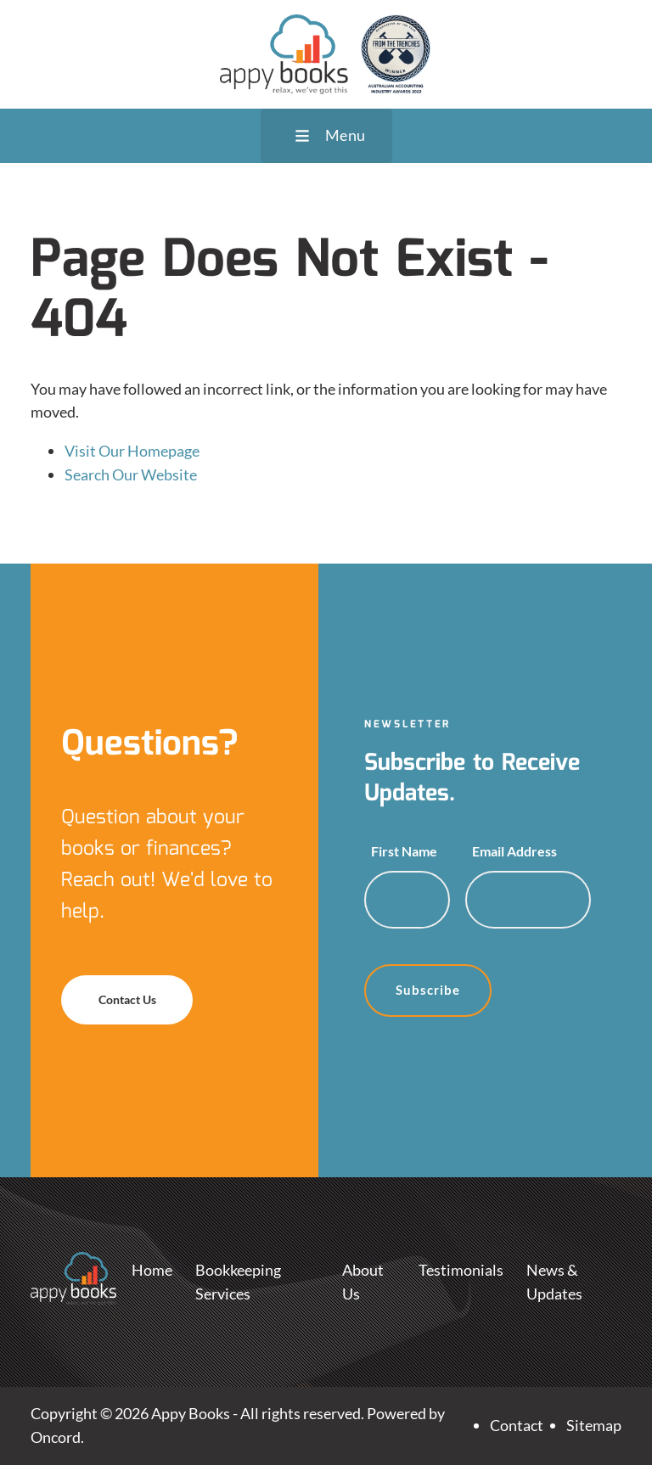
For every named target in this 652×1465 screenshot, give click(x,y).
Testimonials (461, 1269)
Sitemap (593, 1425)
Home (152, 1269)
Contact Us (98, 986)
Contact (516, 1425)
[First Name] (407, 900)
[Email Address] (528, 900)
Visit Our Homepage (132, 450)
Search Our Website (131, 474)
